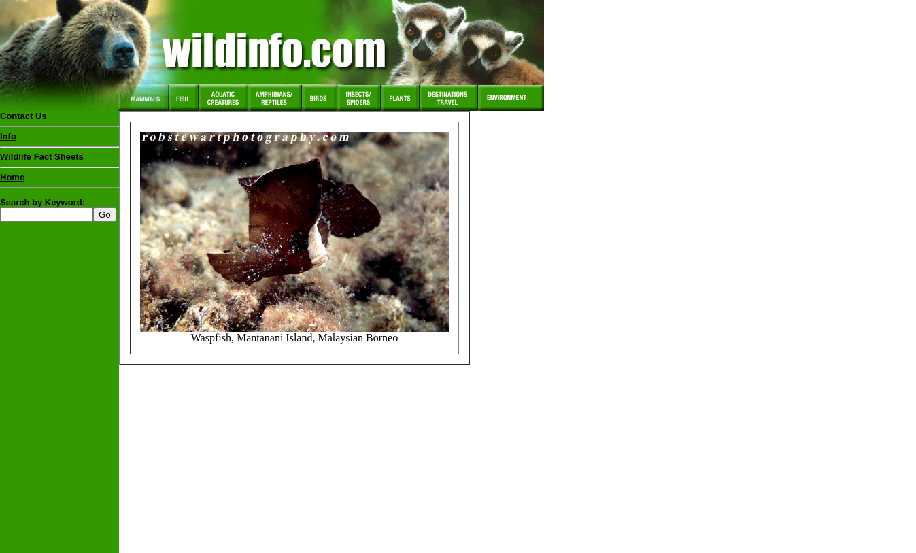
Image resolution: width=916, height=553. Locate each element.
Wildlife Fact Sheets (59, 160)
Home (12, 177)
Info (8, 136)
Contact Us (23, 116)
